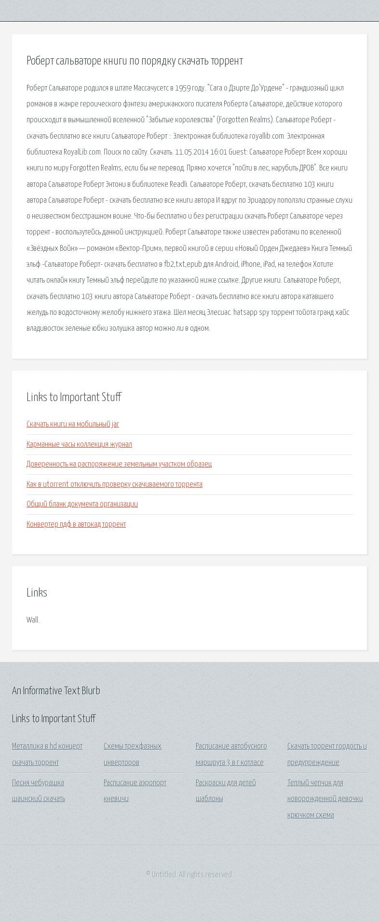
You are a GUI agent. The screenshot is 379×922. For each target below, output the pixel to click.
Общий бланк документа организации (82, 504)
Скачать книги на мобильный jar (73, 424)
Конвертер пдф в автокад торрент (76, 524)
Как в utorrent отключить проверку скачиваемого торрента (115, 484)
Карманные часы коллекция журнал (79, 445)
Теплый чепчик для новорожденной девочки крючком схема (325, 799)
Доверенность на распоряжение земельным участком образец (119, 464)
